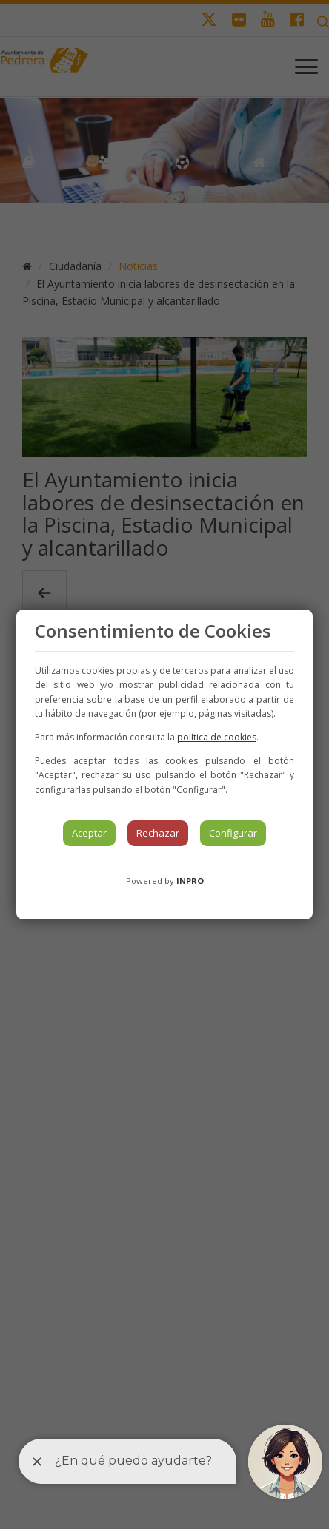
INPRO (190, 880)
